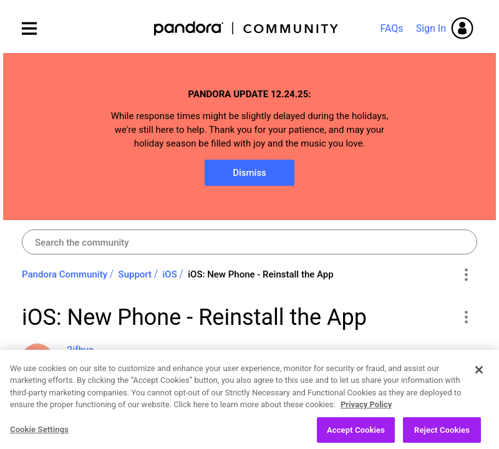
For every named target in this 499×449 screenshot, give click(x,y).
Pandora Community (246, 28)
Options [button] (465, 275)
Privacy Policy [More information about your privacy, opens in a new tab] (366, 416)
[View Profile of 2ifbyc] (80, 350)
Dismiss (249, 172)
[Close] (479, 381)
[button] (465, 317)
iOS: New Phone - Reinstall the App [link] (260, 274)
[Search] (249, 241)
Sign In (431, 28)
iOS (170, 274)
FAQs (391, 28)
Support (135, 274)
